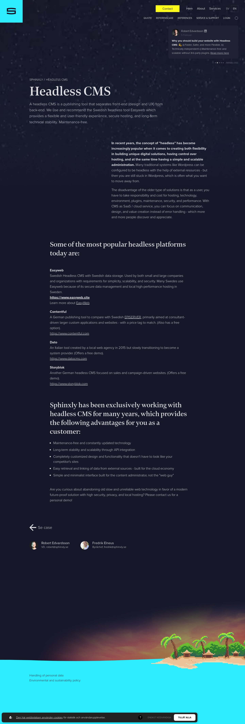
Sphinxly (36, 79)
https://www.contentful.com (69, 333)
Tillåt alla (184, 717)
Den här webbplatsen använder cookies (39, 717)
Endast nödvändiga (159, 717)
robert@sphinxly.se (57, 547)
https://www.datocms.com (68, 358)
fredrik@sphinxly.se (115, 547)
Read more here (219, 53)
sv (227, 9)
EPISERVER (133, 317)
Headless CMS (57, 79)
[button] (215, 62)
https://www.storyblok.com (69, 383)
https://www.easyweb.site (70, 297)
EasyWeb (82, 302)
